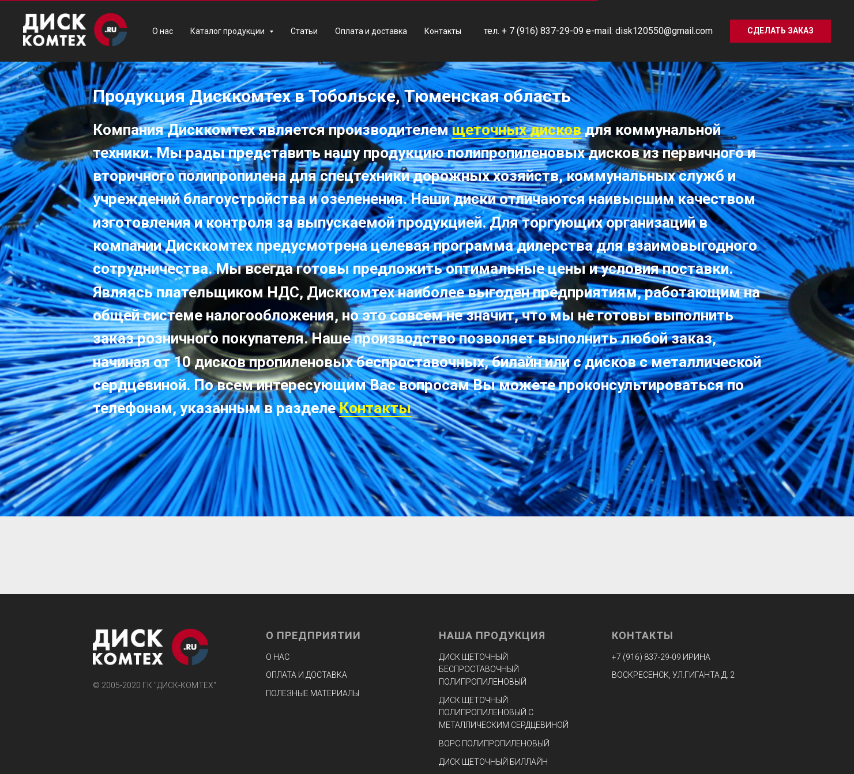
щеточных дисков (516, 129)
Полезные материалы (312, 693)
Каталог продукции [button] (228, 31)
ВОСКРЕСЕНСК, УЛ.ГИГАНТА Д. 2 (673, 674)
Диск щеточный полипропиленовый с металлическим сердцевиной (504, 713)
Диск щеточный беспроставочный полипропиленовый (482, 669)
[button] (780, 31)
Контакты (442, 31)
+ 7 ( (511, 30)
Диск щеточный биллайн (493, 762)
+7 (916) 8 (630, 657)
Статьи (304, 31)
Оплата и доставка (371, 31)
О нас (162, 31)
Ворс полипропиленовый (494, 743)
